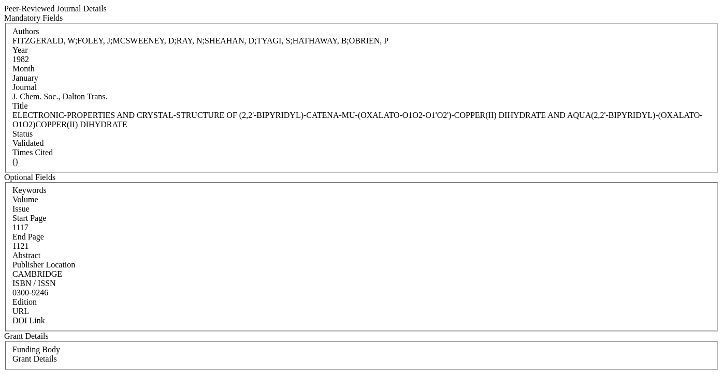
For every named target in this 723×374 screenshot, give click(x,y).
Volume (25, 199)
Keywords (29, 190)
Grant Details (34, 358)
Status (22, 133)
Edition (24, 301)
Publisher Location (43, 264)
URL (20, 311)
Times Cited (32, 152)
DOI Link (28, 320)
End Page (28, 236)
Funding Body (36, 349)
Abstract (26, 255)
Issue (21, 208)
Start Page (29, 218)
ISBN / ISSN (34, 283)
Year (19, 50)
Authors (25, 31)
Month (23, 68)
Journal (24, 87)
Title (20, 105)
